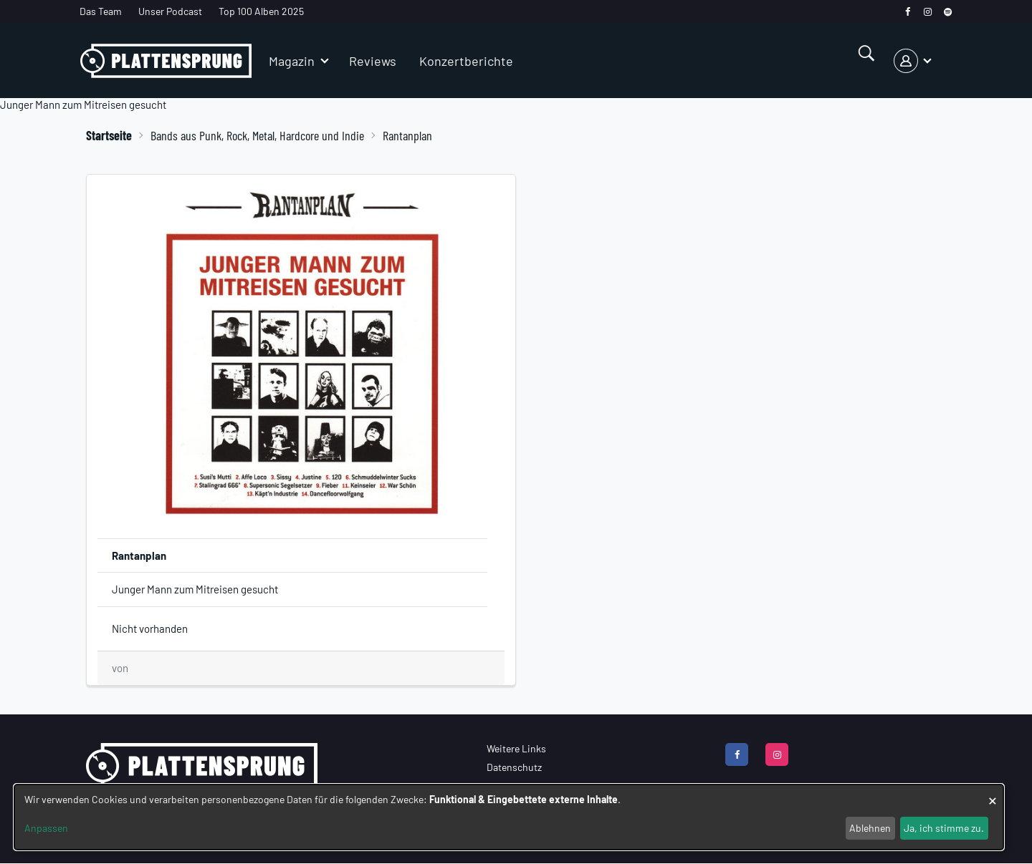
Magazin (292, 61)
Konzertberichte (466, 61)
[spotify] (947, 12)
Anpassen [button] (46, 828)
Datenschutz (514, 767)
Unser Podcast (170, 11)
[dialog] (508, 817)
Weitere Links (516, 748)
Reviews (372, 61)
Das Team (101, 11)
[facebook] (907, 12)
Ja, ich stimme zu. (944, 828)
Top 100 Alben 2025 (261, 11)
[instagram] (927, 12)
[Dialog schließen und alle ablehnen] (992, 793)
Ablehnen (870, 828)
